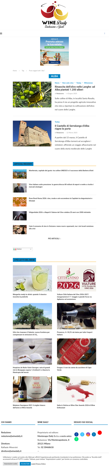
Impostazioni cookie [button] (10, 464)
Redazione (60, 93)
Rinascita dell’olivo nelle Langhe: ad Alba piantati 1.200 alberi (75, 88)
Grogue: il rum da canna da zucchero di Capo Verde (74, 369)
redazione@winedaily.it (11, 436)
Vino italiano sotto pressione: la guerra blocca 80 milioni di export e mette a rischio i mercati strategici (61, 185)
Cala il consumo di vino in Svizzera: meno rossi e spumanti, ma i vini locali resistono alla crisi (61, 227)
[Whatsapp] (76, 439)
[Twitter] (82, 434)
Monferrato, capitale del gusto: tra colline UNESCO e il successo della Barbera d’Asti (61, 171)
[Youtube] (99, 434)
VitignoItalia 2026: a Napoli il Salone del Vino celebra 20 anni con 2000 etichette (60, 212)
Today (78, 83)
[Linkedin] (94, 434)
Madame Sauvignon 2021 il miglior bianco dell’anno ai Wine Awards (29, 406)
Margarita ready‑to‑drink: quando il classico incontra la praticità (30, 295)
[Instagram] (88, 434)
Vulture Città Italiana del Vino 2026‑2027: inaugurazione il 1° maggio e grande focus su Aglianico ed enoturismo (74, 296)
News (57, 83)
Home (15, 71)
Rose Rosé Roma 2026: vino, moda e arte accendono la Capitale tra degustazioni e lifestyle (60, 199)
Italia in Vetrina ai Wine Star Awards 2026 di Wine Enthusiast (76, 406)
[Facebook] (104, 33)
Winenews (88, 83)
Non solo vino (68, 83)
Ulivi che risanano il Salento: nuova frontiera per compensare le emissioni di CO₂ (31, 333)
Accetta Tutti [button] (25, 464)
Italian (18, 249)
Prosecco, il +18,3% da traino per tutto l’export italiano (74, 333)
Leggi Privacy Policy (38, 464)
